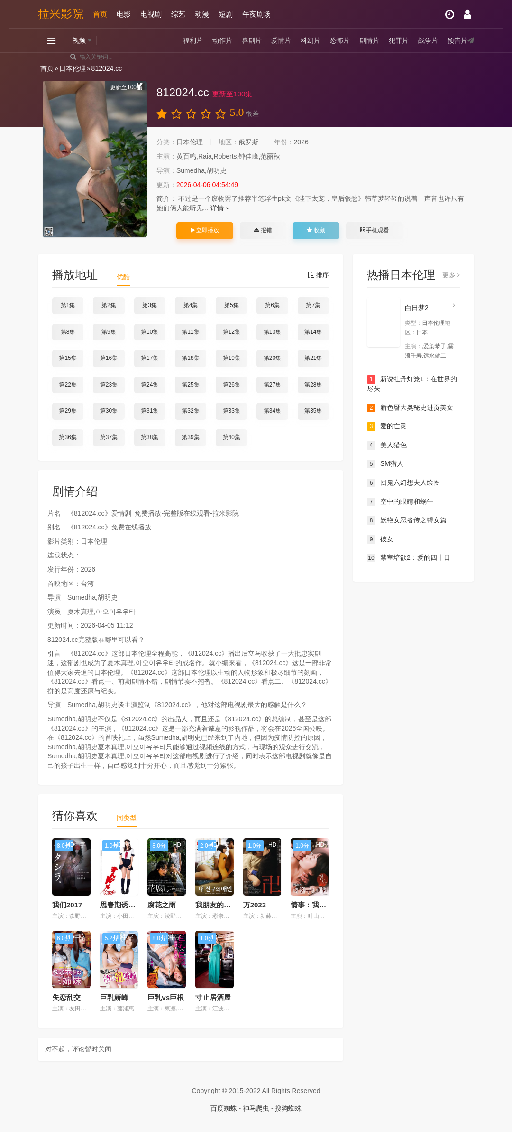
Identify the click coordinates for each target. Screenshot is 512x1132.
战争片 (428, 40)
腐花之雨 (161, 905)
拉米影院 (60, 14)
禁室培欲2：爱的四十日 (408, 558)
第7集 (313, 305)
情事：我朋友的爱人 (323, 905)
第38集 (149, 437)
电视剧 (151, 14)
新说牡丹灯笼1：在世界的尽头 (412, 383)
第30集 (109, 410)
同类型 (127, 817)
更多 (451, 275)
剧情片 (369, 40)
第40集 (231, 437)
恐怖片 (340, 40)
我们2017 (67, 905)
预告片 (457, 40)
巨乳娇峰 (114, 997)
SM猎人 (385, 464)
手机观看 (374, 230)
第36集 (67, 437)
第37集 (109, 437)
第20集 (272, 358)
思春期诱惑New (125, 905)
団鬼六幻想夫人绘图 (403, 483)
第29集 (67, 410)
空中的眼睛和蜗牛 (400, 502)
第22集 (67, 384)
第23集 (109, 384)
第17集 (149, 358)
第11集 (190, 332)
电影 (124, 14)
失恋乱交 (66, 997)
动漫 (202, 14)
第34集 (272, 410)
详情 (220, 208)
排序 (318, 275)
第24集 (149, 384)
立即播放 (205, 230)
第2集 (108, 305)
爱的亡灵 (387, 426)
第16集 (109, 358)
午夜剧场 (256, 14)
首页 (100, 14)
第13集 (272, 332)
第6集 (272, 305)
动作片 (222, 40)
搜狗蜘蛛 (288, 1108)
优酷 (123, 277)
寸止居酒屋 (213, 997)
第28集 (313, 384)
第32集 (190, 410)
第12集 (231, 332)
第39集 (190, 437)
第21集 (313, 358)
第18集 (190, 358)
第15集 (67, 358)
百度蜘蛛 (223, 1108)
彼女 (380, 539)
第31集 (149, 410)
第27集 (272, 384)
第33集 (231, 410)
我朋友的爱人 (216, 905)
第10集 (149, 332)
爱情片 (281, 40)
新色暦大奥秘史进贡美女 (410, 408)
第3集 (149, 305)
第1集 (68, 305)
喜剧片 (252, 40)
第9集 (108, 332)
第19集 (231, 358)
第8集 (68, 332)
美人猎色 (387, 445)
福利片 (193, 40)
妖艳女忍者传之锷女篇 (407, 520)
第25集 (190, 384)
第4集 (190, 305)
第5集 (231, 305)
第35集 (313, 410)
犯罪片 (399, 40)
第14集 (313, 332)
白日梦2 (417, 307)
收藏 (316, 230)
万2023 (254, 905)
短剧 (226, 14)
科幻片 (310, 40)
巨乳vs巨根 (165, 997)
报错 (263, 230)
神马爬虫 (256, 1108)
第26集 (231, 384)
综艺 (178, 14)
